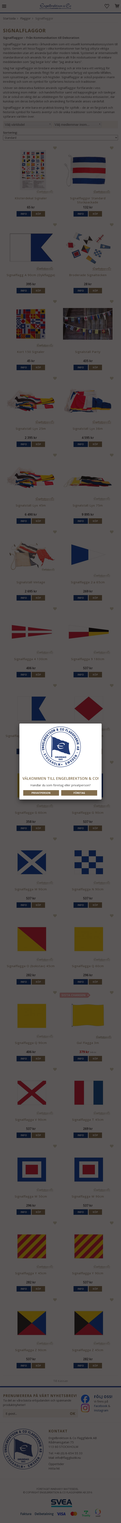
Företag (79, 793)
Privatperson (41, 793)
